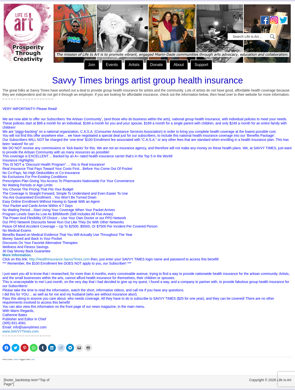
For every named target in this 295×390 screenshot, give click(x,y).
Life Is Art (26, 26)
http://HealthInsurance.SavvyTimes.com (59, 259)
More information (16, 255)
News (16, 359)
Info (32, 359)
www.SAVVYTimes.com (20, 331)
